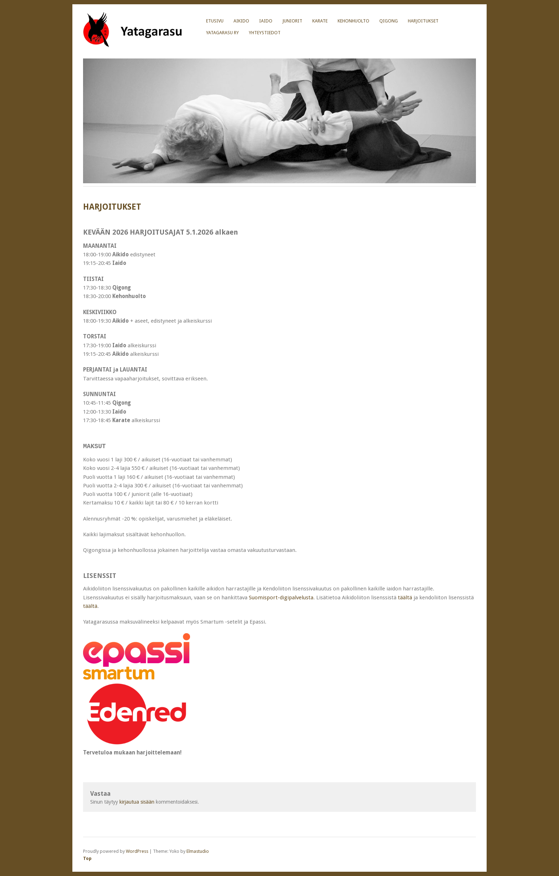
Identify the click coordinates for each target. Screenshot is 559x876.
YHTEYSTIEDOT (265, 32)
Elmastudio (197, 851)
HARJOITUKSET (423, 21)
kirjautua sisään (136, 802)
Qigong (388, 21)
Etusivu (215, 21)
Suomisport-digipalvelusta (281, 597)
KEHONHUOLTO (353, 21)
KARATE (320, 21)
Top (87, 858)
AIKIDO (241, 21)
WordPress (137, 851)
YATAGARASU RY (222, 32)
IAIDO (265, 21)
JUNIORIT (292, 21)
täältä (405, 597)
